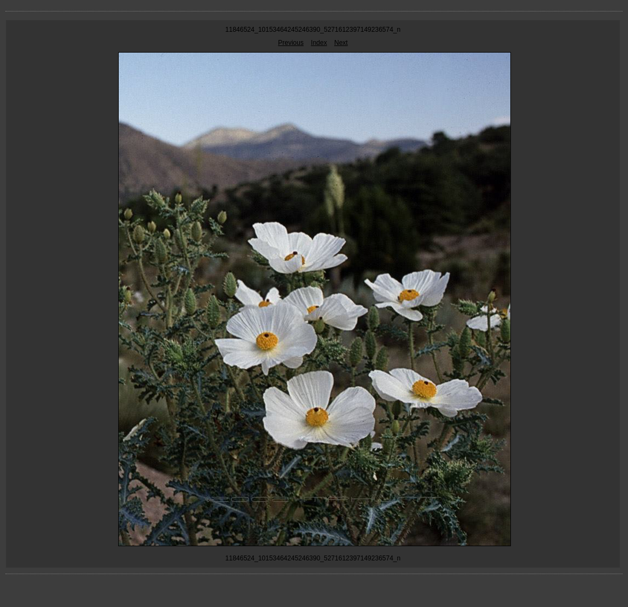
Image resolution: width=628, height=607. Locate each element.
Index (319, 43)
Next (341, 43)
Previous (291, 43)
